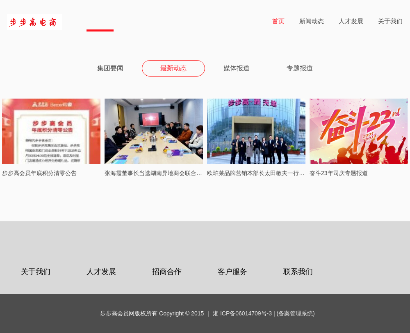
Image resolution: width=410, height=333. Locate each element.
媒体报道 (236, 68)
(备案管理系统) (295, 313)
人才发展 (351, 21)
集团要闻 (110, 68)
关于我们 (390, 21)
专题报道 (300, 68)
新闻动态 (311, 21)
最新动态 (173, 68)
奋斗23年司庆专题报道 (339, 173)
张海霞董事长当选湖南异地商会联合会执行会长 (165, 173)
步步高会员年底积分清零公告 (39, 173)
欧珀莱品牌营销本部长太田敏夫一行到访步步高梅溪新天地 (281, 173)
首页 (278, 21)
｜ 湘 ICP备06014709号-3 (238, 313)
